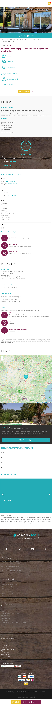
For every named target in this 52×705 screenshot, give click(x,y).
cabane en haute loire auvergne (20, 339)
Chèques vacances (5, 645)
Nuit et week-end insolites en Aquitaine (10, 561)
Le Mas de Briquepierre (36, 39)
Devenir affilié (11, 692)
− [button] (2, 359)
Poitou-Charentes (5, 611)
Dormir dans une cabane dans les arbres (11, 583)
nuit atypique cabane (40, 521)
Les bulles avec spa (5, 615)
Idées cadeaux (4, 620)
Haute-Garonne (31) (10, 428)
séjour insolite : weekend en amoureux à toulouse (19, 519)
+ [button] (2, 357)
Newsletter (3, 640)
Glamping (3, 609)
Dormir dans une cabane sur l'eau (9, 584)
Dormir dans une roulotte (7, 590)
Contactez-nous (40, 692)
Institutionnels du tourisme (7, 649)
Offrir (17, 701)
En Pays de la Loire (5, 568)
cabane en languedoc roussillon (35, 341)
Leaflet (38, 402)
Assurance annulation (6, 658)
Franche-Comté (5, 608)
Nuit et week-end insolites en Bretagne (10, 563)
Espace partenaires (5, 656)
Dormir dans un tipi (5, 595)
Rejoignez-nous (19, 692)
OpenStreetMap (44, 402)
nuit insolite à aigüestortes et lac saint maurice (39, 339)
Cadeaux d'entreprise (6, 642)
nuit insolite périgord (37, 519)
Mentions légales (28, 691)
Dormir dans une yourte (7, 591)
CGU (36, 691)
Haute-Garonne (25, 39)
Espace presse (19, 691)
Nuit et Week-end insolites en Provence (10, 566)
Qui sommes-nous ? (10, 691)
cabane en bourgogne (6, 341)
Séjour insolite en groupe (7, 651)
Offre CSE (3, 643)
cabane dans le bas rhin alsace (20, 341)
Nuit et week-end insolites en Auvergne (10, 565)
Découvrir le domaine (26, 440)
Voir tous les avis (8, 165)
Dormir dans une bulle (6, 586)
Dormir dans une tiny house (7, 588)
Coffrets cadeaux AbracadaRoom (9, 625)
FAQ (34, 692)
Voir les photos (26, 30)
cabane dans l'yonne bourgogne (25, 523)
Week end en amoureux (7, 617)
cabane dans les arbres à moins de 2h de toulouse (22, 521)
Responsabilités (42, 691)
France (2, 39)
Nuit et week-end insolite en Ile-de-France (11, 570)
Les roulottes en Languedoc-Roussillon (10, 613)
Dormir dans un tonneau (7, 593)
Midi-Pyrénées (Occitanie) (13, 39)
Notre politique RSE (6, 647)
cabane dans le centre (11, 523)
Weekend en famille (6, 618)
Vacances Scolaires (5, 652)
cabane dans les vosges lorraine (20, 517)
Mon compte (28, 692)
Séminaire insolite (5, 654)
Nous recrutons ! (5, 659)
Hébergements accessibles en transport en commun (14, 622)
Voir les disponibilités (31, 701)
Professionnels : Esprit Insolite (8, 638)
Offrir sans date (25, 91)
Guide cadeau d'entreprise (7, 624)
